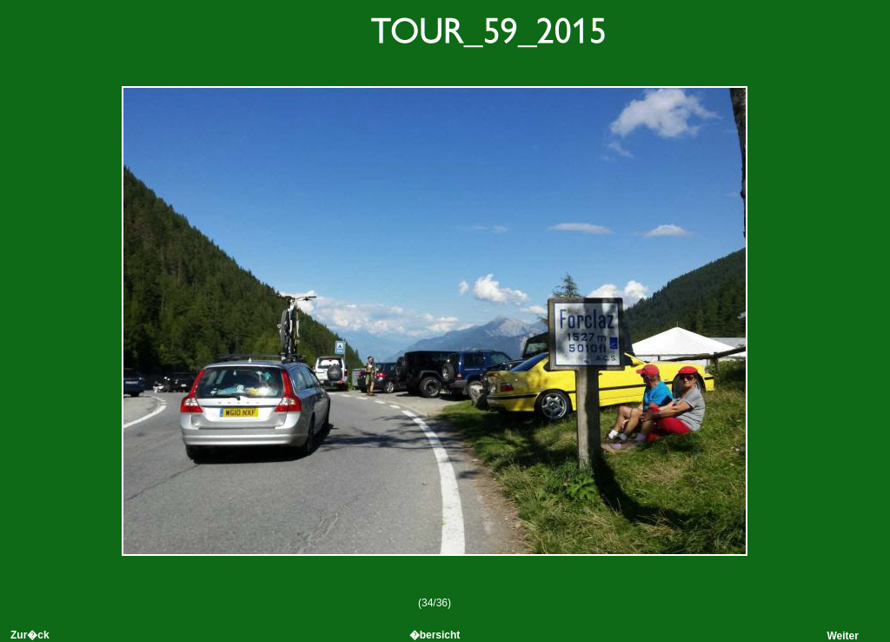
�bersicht (435, 635)
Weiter (842, 636)
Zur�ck (30, 635)
